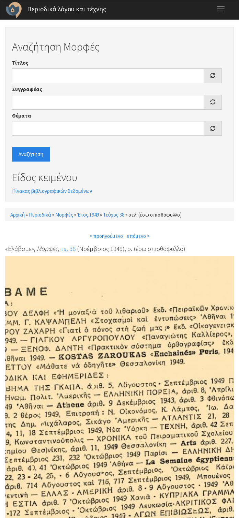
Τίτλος (20, 62)
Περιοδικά (40, 214)
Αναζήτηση (31, 154)
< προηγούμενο (106, 236)
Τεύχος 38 (113, 214)
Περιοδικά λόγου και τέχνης (66, 9)
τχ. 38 (68, 248)
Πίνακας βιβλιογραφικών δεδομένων (52, 191)
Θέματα (21, 115)
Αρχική (17, 214)
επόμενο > (138, 236)
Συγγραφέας (27, 89)
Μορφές (64, 214)
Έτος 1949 (88, 214)
